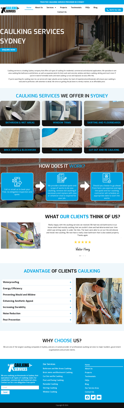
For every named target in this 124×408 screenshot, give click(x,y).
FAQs (87, 7)
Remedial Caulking (50, 384)
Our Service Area (92, 388)
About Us (39, 7)
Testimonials (76, 7)
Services (51, 7)
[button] (44, 238)
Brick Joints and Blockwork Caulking (58, 372)
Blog (95, 7)
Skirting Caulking (50, 388)
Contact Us (62, 12)
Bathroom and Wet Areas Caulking (57, 368)
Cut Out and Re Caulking (53, 376)
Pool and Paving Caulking (53, 380)
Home (29, 7)
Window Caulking (50, 392)
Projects (63, 7)
